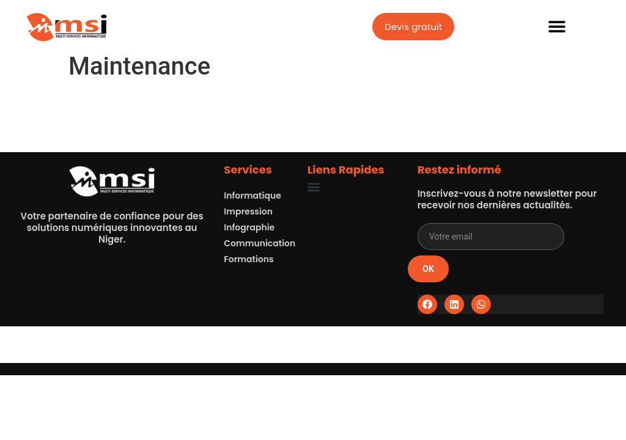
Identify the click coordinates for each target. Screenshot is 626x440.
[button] (557, 26)
